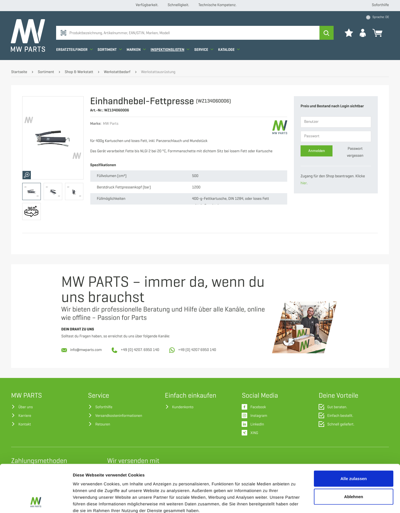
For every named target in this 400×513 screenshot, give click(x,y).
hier (304, 183)
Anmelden (316, 150)
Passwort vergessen (355, 152)
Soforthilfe (380, 5)
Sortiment (110, 50)
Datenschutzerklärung (234, 479)
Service (204, 50)
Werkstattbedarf (117, 72)
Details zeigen (295, 502)
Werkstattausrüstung (158, 72)
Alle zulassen (353, 434)
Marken (136, 50)
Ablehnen (353, 452)
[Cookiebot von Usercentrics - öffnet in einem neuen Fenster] (36, 502)
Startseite (19, 72)
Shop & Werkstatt (79, 72)
